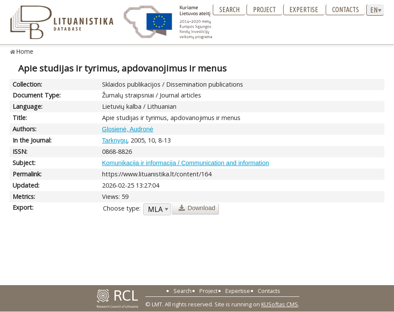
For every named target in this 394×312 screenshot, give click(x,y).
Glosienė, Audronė (127, 129)
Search (229, 9)
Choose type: (122, 208)
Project (264, 9)
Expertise (303, 9)
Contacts (345, 9)
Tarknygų (114, 140)
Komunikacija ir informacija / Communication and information (185, 162)
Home (24, 51)
